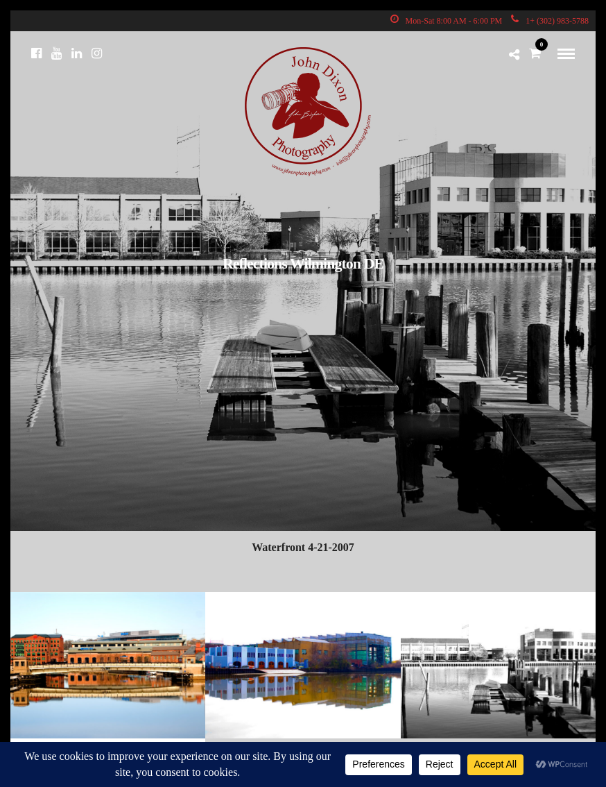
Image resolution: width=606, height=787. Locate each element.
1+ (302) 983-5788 (550, 21)
